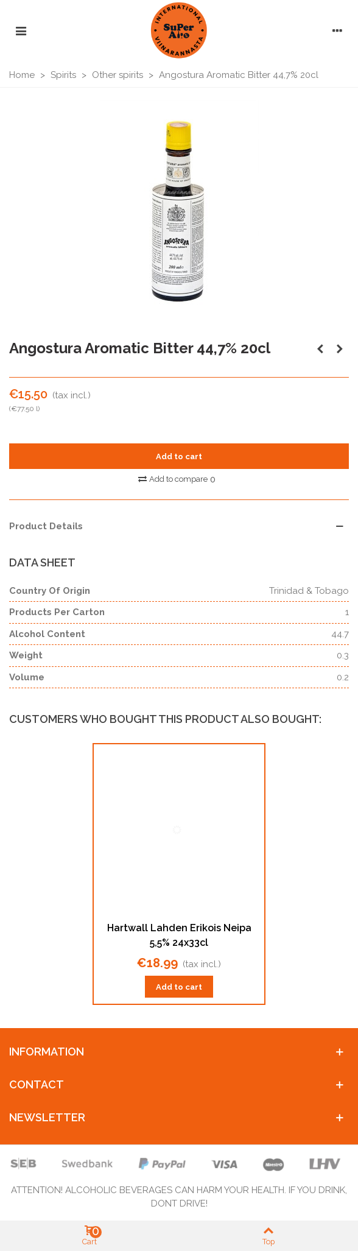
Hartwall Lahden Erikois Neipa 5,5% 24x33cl (179, 935)
